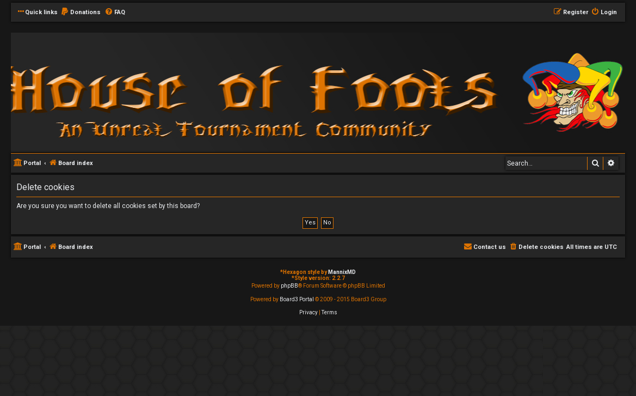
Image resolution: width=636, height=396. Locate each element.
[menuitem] (80, 12)
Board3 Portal (297, 299)
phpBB (289, 286)
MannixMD (342, 272)
